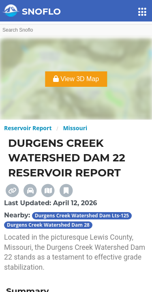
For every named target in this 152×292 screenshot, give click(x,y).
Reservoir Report (27, 128)
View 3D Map (76, 78)
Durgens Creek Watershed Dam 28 (48, 224)
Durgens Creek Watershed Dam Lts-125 (82, 215)
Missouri (75, 128)
